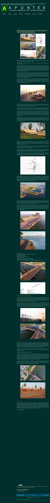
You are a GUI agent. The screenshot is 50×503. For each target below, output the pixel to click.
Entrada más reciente (20, 495)
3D (20, 486)
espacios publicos (31, 486)
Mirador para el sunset (38, 486)
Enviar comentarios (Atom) (34, 497)
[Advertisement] (25, 21)
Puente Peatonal (19, 487)
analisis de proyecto (23, 486)
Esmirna (28, 486)
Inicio (34, 495)
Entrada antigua (46, 495)
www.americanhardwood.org (21, 409)
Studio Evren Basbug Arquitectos (29, 487)
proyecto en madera (44, 486)
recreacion (23, 487)
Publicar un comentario (21, 491)
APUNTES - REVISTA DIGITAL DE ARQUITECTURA (10, 2)
